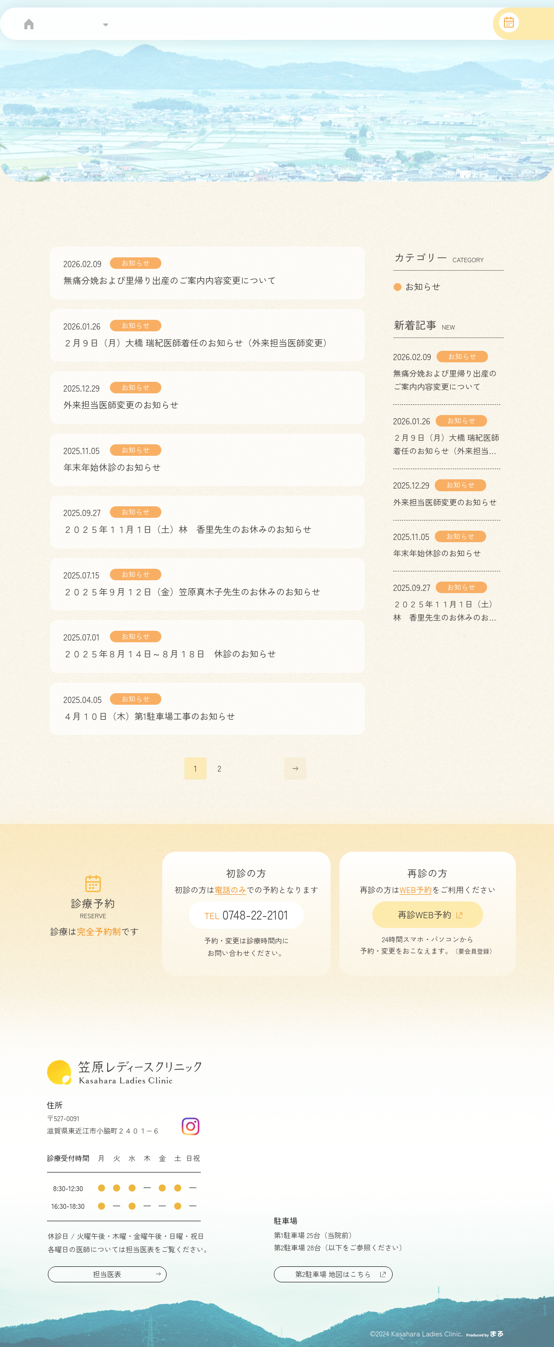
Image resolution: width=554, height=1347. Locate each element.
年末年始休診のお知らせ (112, 467)
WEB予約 (416, 889)
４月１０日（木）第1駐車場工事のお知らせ (149, 716)
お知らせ (135, 262)
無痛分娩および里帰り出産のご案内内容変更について (169, 280)
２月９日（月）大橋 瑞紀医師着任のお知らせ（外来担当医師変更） (197, 342)
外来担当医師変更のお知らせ (121, 404)
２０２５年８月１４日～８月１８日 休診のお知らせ (169, 653)
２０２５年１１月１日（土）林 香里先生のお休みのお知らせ (187, 529)
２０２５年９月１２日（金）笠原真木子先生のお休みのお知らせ (191, 591)
